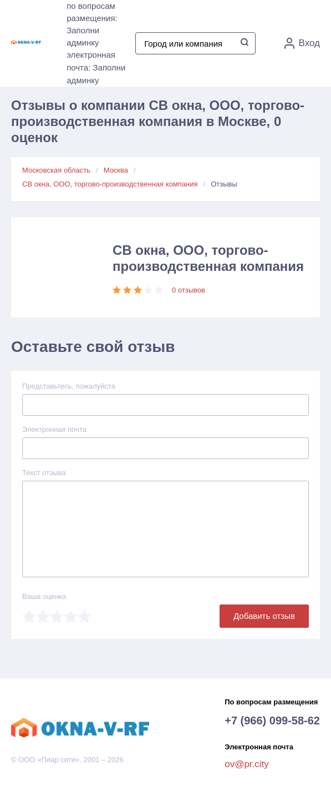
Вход (302, 43)
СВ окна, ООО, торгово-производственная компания (110, 184)
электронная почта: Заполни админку (96, 67)
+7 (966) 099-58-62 (272, 720)
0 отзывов (188, 290)
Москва (116, 170)
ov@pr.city (247, 764)
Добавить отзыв (264, 616)
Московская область (56, 170)
